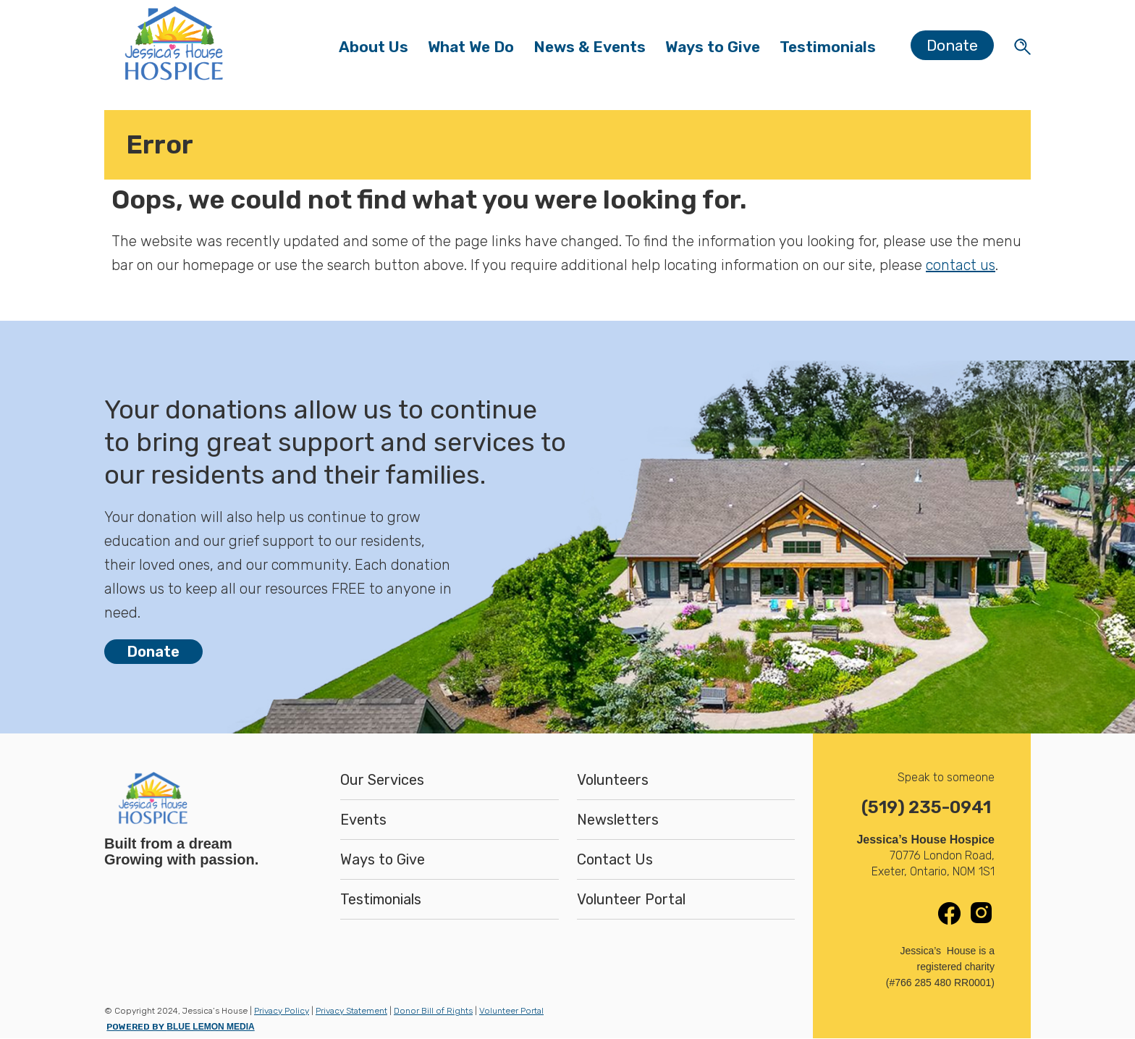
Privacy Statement (351, 1011)
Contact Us (615, 859)
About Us (378, 50)
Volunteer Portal (631, 899)
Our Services (382, 779)
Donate (952, 45)
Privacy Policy (281, 1011)
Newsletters (618, 819)
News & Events (594, 50)
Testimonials (828, 47)
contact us (960, 265)
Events (363, 819)
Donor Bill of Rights (433, 1011)
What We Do (475, 50)
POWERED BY (180, 1027)
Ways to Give (712, 50)
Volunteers (613, 779)
